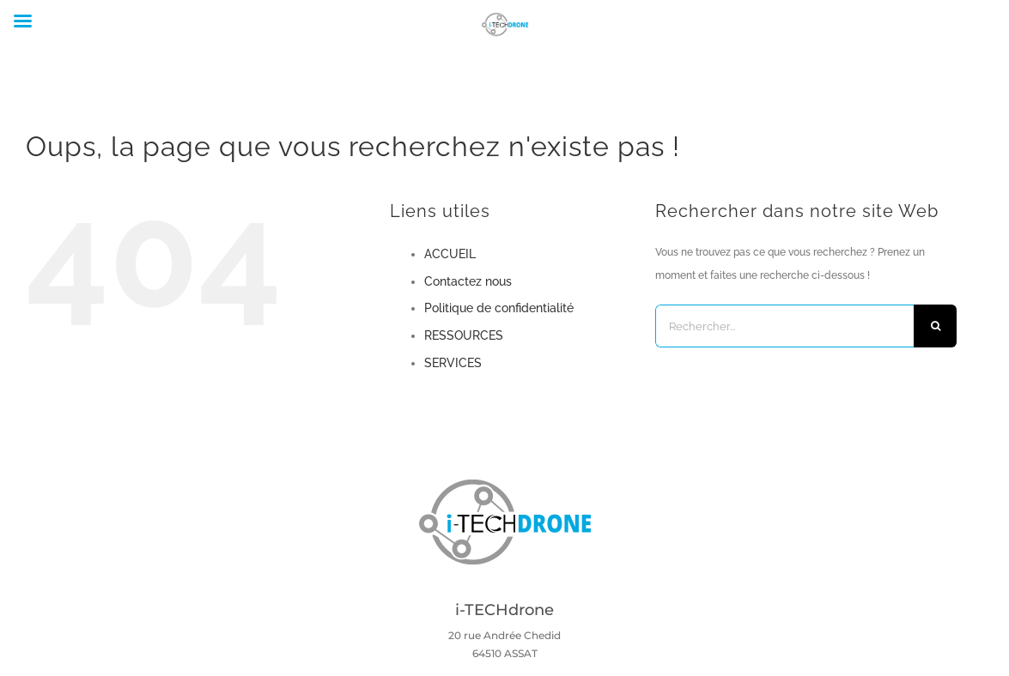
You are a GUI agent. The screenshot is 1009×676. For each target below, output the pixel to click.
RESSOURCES (463, 335)
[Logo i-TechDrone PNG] (505, 485)
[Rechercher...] (785, 326)
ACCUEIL (450, 254)
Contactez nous (468, 281)
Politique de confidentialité (499, 308)
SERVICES (453, 363)
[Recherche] (935, 326)
